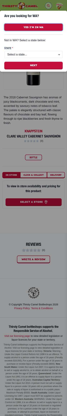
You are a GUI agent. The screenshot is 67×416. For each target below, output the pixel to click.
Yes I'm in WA (33, 27)
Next (33, 65)
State (8, 48)
